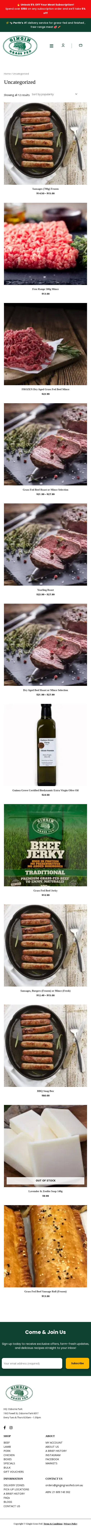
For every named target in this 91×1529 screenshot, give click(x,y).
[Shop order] (54, 94)
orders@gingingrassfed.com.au (64, 1485)
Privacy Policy (70, 1524)
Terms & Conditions (53, 1524)
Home (7, 73)
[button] (51, 45)
